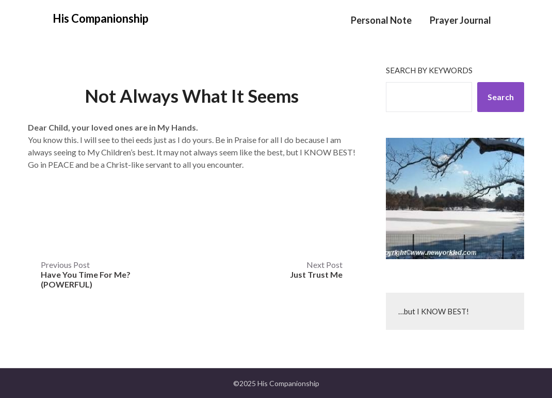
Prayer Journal (460, 20)
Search (501, 97)
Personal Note (381, 20)
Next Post (316, 269)
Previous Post (86, 274)
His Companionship (101, 18)
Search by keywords (429, 70)
